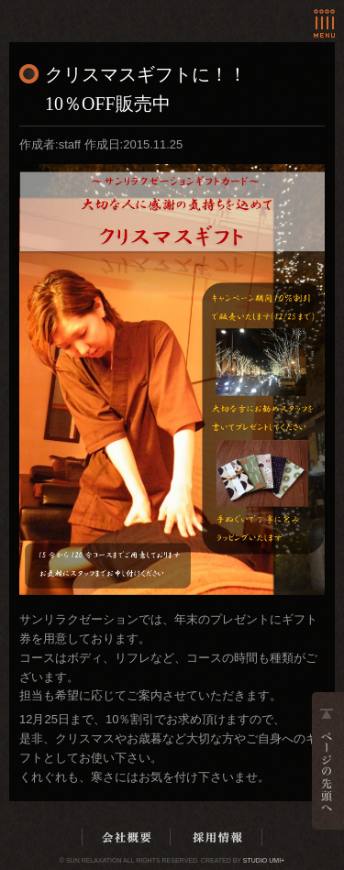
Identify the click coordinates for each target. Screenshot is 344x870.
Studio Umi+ (263, 860)
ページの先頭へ (328, 761)
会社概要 (126, 837)
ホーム (86, 12)
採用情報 (217, 837)
